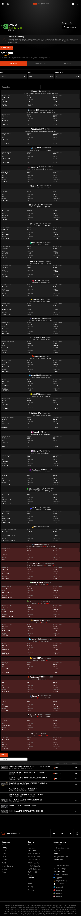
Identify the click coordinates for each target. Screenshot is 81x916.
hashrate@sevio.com (61, 848)
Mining (30, 887)
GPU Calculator (34, 857)
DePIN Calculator (34, 869)
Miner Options (7, 866)
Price (56, 763)
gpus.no (57, 890)
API (54, 862)
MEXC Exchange (60, 875)
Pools (4, 872)
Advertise (57, 845)
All (29, 881)
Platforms (31, 848)
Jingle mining (60, 881)
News (30, 884)
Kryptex (57, 878)
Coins (30, 875)
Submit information (61, 866)
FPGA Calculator (34, 866)
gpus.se (57, 893)
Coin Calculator (34, 854)
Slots (74, 763)
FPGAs (4, 860)
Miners (4, 869)
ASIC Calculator (34, 860)
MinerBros (58, 884)
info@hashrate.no (60, 857)
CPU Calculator (34, 863)
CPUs (4, 857)
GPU (24, 763)
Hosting (31, 890)
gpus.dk (57, 896)
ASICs (4, 854)
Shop (65, 763)
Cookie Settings (59, 869)
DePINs (5, 863)
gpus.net (58, 887)
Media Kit (57, 851)
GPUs (4, 845)
